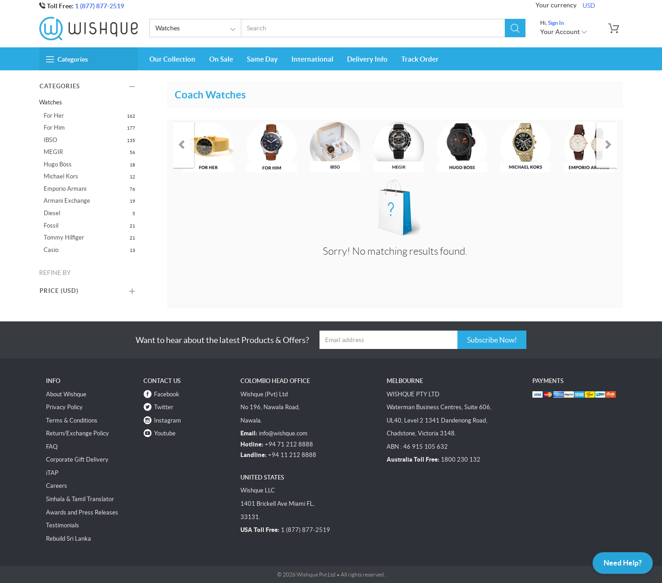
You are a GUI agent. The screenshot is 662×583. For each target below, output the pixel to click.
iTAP (52, 472)
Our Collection (172, 59)
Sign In (556, 23)
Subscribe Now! (492, 340)
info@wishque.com (283, 433)
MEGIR (53, 152)
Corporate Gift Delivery (77, 459)
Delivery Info (367, 59)
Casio (51, 249)
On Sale (221, 59)
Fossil (51, 225)
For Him (54, 127)
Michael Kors (61, 176)
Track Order (420, 59)
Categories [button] (67, 59)
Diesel (52, 213)
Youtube (165, 433)
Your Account (564, 31)
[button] (515, 28)
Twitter (163, 407)
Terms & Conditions (71, 420)
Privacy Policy (64, 407)
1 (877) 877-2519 (99, 6)
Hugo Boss (58, 164)
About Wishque (66, 394)
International (312, 59)
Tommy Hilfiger (64, 237)
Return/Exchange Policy (77, 433)
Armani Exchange (67, 200)
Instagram (167, 420)
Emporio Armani (65, 188)
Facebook (166, 394)
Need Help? (623, 563)
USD (588, 5)
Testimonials (62, 525)
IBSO (50, 140)
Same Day (262, 59)
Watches (197, 29)
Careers (56, 485)
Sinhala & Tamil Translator (80, 499)
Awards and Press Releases (82, 512)
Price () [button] (59, 290)
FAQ (51, 446)
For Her (54, 115)
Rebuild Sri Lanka (68, 538)
